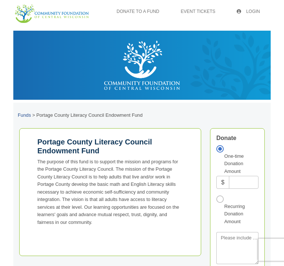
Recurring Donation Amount (234, 214)
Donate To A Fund (137, 11)
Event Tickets (198, 11)
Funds (24, 115)
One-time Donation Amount (234, 163)
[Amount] (243, 182)
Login (248, 11)
